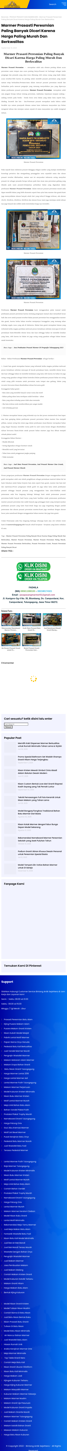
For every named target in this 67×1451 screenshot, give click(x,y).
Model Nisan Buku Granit (15, 1215)
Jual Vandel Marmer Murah (16, 1051)
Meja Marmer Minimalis (14, 1353)
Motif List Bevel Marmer (14, 1132)
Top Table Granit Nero (14, 1358)
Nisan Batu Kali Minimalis (15, 1371)
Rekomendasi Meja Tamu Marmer (19, 1224)
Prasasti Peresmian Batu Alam (18, 1019)
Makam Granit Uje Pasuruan (17, 1403)
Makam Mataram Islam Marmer (18, 1060)
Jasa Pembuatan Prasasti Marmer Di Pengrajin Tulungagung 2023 (38, 347)
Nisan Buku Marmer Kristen (16, 1096)
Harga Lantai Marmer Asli (15, 1078)
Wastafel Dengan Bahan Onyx (17, 1251)
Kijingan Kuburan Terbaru (15, 1380)
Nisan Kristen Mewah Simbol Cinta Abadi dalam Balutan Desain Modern (37, 771)
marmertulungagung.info (16, 525)
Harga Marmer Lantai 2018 (16, 1073)
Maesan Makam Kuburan (15, 1430)
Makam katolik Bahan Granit (17, 1425)
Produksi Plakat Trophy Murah (17, 1114)
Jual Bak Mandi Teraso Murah (17, 1247)
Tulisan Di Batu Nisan (13, 1326)
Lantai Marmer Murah (13, 1206)
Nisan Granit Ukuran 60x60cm (17, 1367)
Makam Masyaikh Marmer (16, 1389)
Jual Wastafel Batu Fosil (14, 1146)
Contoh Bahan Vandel (14, 1188)
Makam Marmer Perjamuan (16, 1087)
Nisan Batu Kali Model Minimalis (18, 1238)
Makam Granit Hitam (13, 1283)
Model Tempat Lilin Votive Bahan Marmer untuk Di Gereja (37, 866)
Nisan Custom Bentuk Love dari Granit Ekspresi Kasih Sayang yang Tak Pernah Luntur (40, 785)
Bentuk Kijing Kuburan (14, 1292)
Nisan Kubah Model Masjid (16, 1033)
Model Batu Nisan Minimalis (16, 1331)
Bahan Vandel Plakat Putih (16, 1109)
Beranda (4, 17)
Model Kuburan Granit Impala (17, 1407)
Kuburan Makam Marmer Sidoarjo (19, 1394)
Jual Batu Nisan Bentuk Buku (17, 1317)
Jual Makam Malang (13, 1270)
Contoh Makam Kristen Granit (17, 1274)
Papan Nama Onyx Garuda (16, 1042)
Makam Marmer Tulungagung (17, 1416)
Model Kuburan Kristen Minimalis (19, 1091)
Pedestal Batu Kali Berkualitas (17, 1046)
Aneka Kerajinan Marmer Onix (17, 1348)
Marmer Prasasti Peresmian (12, 67)
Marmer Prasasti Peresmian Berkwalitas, (16, 543)
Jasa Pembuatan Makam (15, 1265)
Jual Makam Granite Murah (16, 1412)
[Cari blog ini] (16, 724)
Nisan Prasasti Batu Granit (16, 1321)
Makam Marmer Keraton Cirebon (19, 1211)
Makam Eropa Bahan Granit (16, 1064)
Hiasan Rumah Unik (12, 1344)
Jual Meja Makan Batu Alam (16, 1229)
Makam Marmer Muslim (14, 1398)
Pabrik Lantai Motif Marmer (16, 1037)
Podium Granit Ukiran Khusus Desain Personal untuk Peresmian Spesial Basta (40, 853)
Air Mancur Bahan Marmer (16, 1335)
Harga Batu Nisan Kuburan (16, 1434)
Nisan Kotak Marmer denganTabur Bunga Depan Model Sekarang (38, 826)
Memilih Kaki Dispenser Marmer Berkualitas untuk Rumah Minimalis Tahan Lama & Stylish (40, 744)
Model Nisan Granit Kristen (16, 1303)
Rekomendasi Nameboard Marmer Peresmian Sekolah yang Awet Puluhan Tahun (40, 839)
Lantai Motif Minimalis (13, 1220)
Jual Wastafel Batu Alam (15, 1339)
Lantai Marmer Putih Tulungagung (19, 1082)
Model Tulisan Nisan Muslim (16, 1308)
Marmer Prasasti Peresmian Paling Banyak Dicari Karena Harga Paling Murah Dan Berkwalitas (34, 57)
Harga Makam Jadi (12, 1376)
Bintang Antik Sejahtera (38, 1446)
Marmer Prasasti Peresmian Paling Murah (49, 540)
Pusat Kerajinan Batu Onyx (16, 1136)
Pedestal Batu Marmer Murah (17, 1141)
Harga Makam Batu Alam (15, 1288)
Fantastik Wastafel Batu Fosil (17, 1233)
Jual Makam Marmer (13, 1261)
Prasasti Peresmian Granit (41, 543)
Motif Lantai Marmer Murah (16, 1100)
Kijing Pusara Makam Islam (16, 1024)
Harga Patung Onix (12, 1123)
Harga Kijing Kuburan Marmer (17, 1385)
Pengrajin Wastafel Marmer (16, 1055)
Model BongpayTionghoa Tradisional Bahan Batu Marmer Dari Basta (39, 812)
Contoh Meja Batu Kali (14, 1362)
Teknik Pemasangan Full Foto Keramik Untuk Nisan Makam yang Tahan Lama (39, 799)
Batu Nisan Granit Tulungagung (18, 1069)
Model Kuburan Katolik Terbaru (18, 1279)
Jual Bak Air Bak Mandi (14, 1243)
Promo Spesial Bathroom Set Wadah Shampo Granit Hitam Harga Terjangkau (40, 758)
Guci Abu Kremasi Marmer (16, 1127)
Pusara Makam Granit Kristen (17, 1028)
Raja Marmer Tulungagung (16, 1166)
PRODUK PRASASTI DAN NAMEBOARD (24, 17)
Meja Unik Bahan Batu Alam (16, 1105)
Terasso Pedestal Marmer (15, 1150)
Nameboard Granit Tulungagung (19, 1118)
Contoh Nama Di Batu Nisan (16, 1312)
